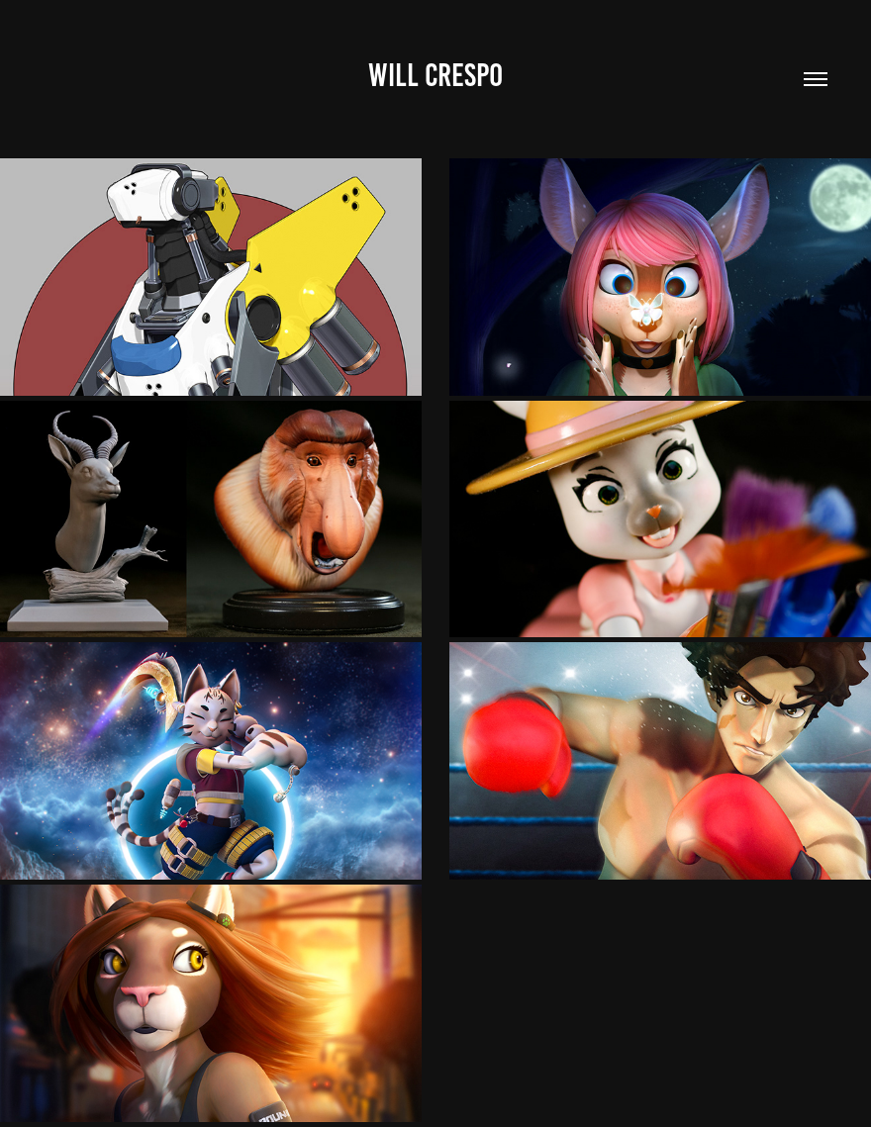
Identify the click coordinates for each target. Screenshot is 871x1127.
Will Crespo (435, 75)
